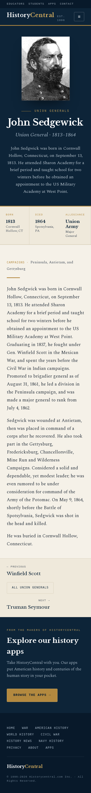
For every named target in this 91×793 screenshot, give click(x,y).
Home (11, 728)
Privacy (14, 748)
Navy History (51, 741)
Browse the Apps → (32, 695)
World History (20, 735)
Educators (16, 4)
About (33, 748)
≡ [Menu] (79, 16)
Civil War (50, 735)
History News (19, 741)
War (25, 728)
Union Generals (51, 111)
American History (51, 728)
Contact (67, 4)
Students (36, 4)
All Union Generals (30, 588)
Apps (52, 4)
